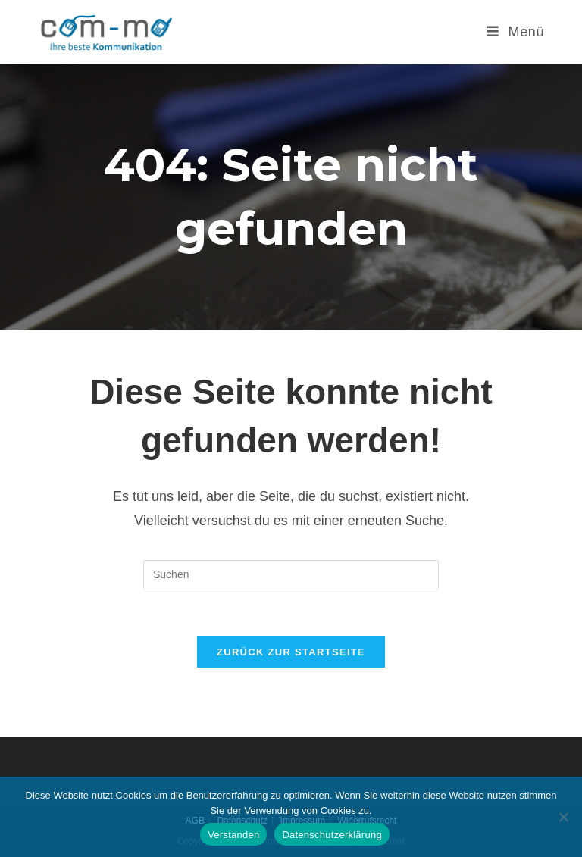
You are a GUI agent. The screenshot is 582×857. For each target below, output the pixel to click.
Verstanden (233, 834)
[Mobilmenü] (509, 31)
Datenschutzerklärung (331, 834)
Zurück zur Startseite (291, 652)
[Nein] (563, 816)
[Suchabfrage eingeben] (291, 575)
